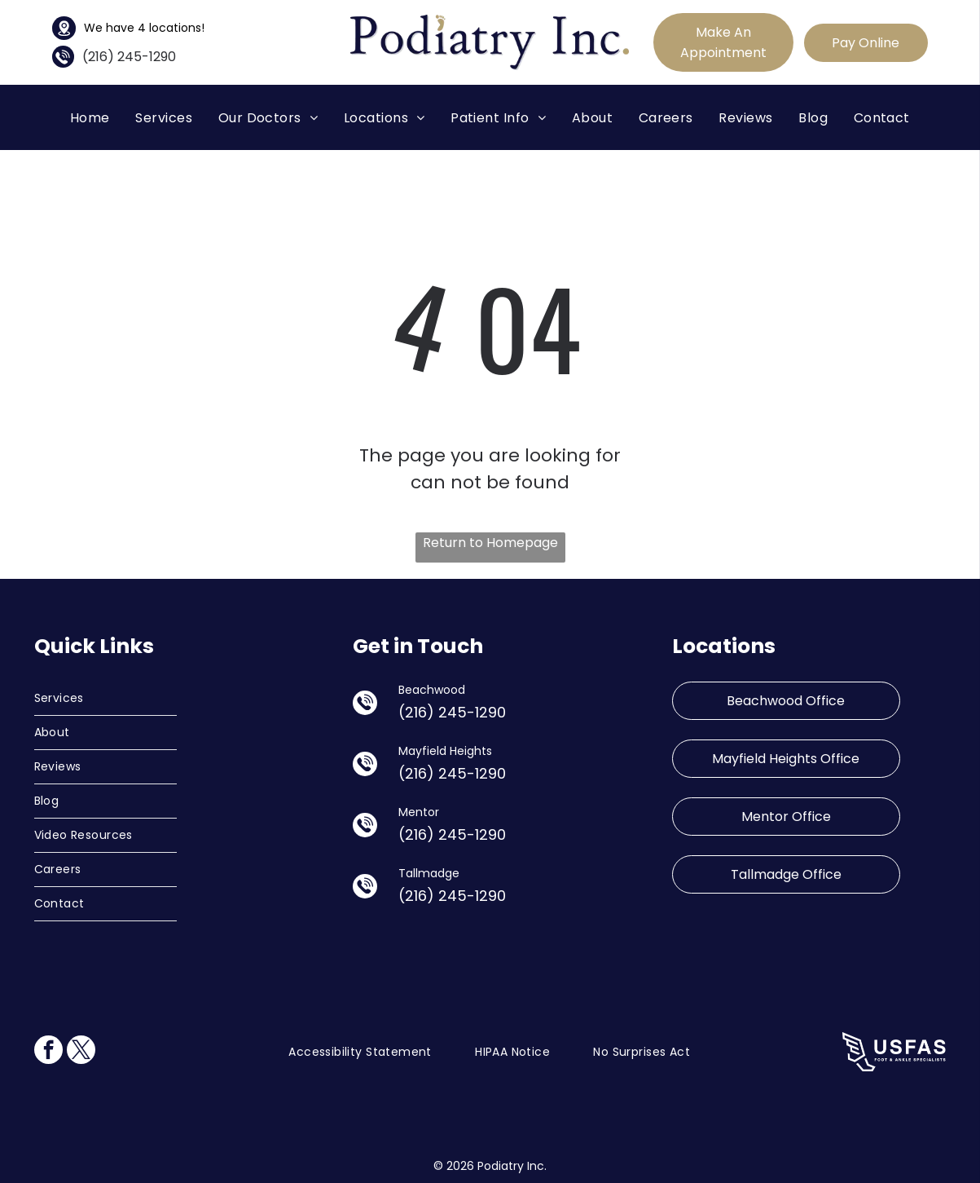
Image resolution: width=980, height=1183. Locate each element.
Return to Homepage (490, 542)
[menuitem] (90, 117)
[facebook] (48, 1051)
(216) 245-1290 (129, 56)
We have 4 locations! (144, 28)
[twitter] (81, 1051)
